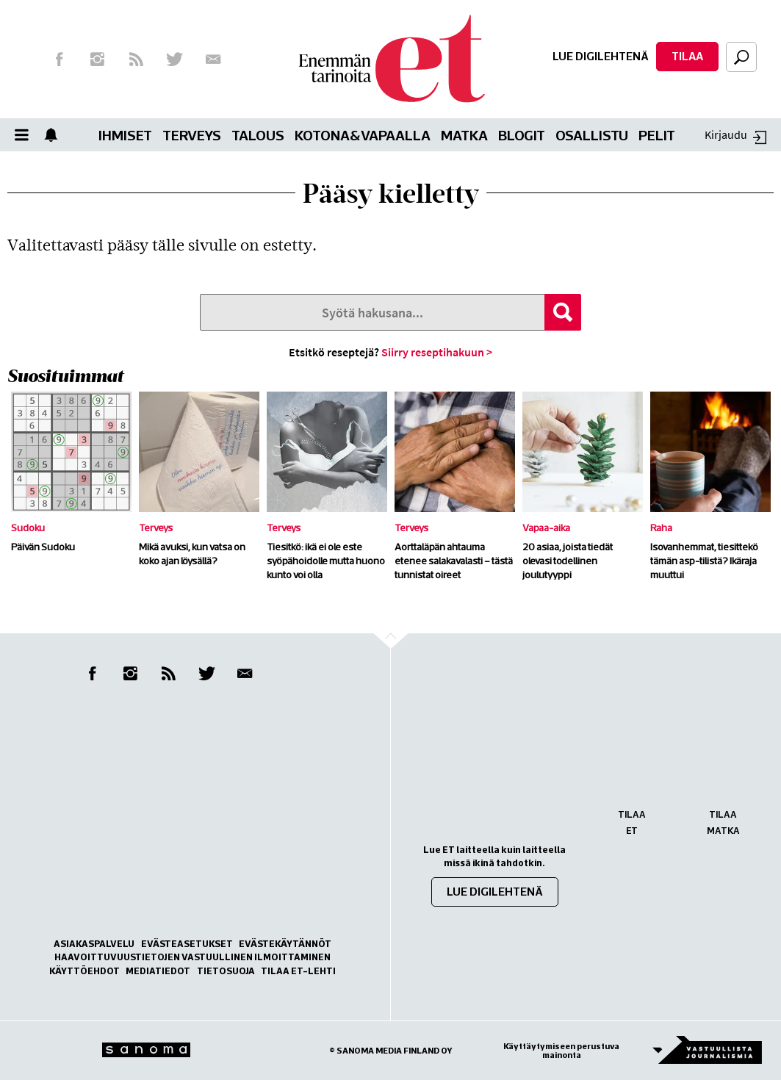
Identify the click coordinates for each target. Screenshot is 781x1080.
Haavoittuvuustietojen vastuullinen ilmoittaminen (192, 956)
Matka (464, 134)
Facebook (58, 59)
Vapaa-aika (546, 527)
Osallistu (591, 134)
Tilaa (687, 55)
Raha (661, 527)
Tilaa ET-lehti (298, 970)
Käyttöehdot (84, 970)
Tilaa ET (632, 822)
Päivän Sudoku (43, 546)
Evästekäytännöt (285, 943)
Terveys (191, 134)
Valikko (26, 134)
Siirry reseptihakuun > (436, 352)
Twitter (175, 59)
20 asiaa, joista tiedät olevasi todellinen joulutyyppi (567, 560)
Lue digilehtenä (601, 55)
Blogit (521, 134)
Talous (257, 134)
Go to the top (404, 663)
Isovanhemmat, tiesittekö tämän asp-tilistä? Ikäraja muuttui (704, 560)
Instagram (97, 59)
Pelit (656, 134)
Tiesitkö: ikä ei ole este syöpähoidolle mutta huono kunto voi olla (326, 560)
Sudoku (28, 527)
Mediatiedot (158, 970)
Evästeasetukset (187, 943)
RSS (136, 59)
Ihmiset (125, 134)
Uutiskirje (213, 59)
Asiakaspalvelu (94, 943)
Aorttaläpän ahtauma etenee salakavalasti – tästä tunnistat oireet (454, 560)
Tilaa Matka (723, 822)
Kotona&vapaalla (363, 134)
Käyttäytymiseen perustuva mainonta (561, 1050)
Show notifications (55, 134)
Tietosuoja (226, 970)
